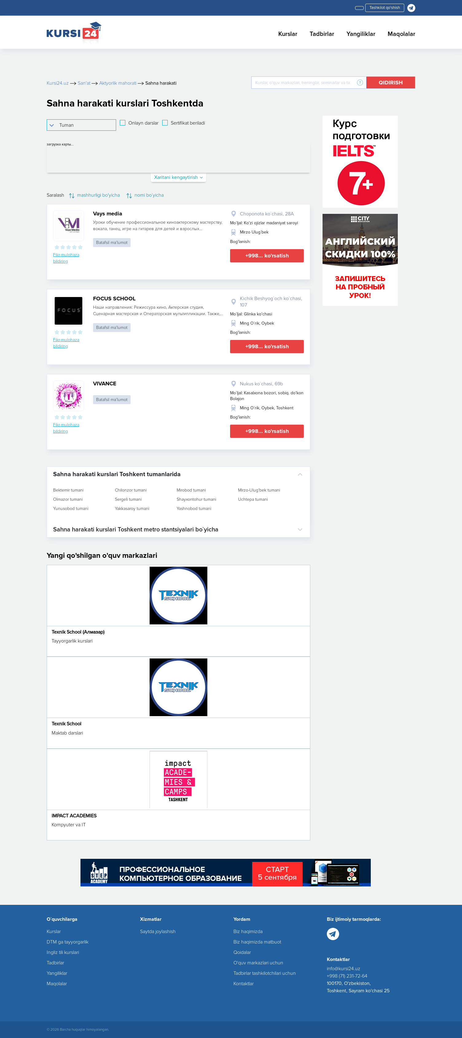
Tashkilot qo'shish (385, 7)
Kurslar (287, 34)
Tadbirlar (322, 34)
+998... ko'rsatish (267, 255)
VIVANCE (104, 383)
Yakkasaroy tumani (132, 509)
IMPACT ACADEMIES (74, 816)
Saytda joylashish (158, 931)
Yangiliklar (360, 34)
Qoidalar (242, 952)
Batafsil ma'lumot (111, 242)
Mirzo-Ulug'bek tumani (259, 490)
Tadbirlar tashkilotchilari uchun (264, 973)
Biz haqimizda (248, 931)
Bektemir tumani (68, 490)
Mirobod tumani (191, 490)
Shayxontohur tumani (196, 499)
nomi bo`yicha (145, 195)
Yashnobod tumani (194, 509)
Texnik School (66, 724)
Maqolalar (401, 34)
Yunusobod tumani (70, 509)
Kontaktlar (243, 984)
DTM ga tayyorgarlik (67, 942)
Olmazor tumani (68, 499)
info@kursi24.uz (343, 969)
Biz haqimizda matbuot (257, 942)
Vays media (107, 213)
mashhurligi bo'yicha (94, 195)
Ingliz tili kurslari (63, 952)
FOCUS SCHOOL (114, 298)
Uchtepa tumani (253, 499)
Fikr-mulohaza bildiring (66, 258)
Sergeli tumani (128, 499)
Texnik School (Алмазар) (78, 632)
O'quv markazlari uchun (258, 963)
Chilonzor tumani (131, 490)
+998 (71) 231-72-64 (347, 976)
